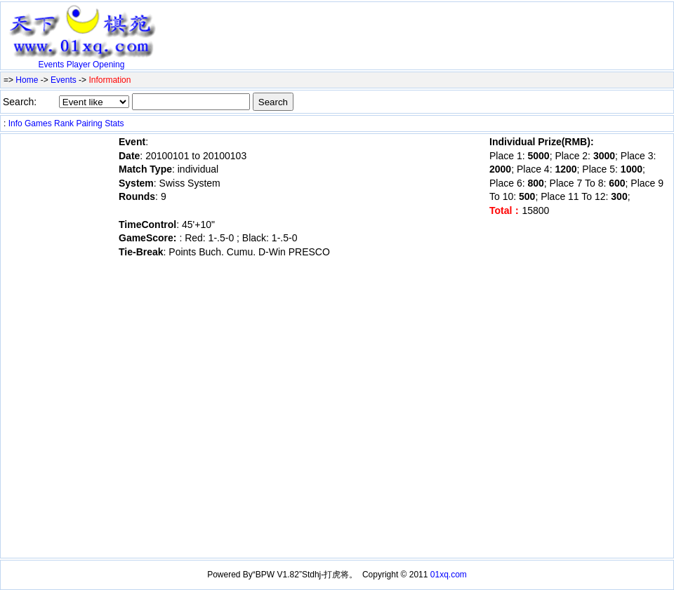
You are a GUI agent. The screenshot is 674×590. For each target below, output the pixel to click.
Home (26, 80)
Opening (108, 64)
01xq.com (448, 574)
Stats (114, 123)
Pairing (89, 123)
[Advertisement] (326, 26)
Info (15, 123)
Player (79, 64)
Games (38, 123)
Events (52, 64)
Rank (64, 123)
